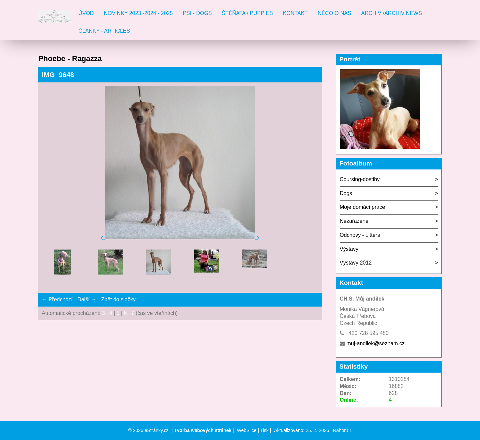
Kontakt (295, 13)
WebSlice (247, 430)
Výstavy (349, 249)
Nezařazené (354, 221)
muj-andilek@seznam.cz (375, 343)
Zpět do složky (118, 299)
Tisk (264, 430)
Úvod (86, 13)
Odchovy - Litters (360, 235)
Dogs (346, 193)
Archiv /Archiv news (391, 13)
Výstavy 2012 (356, 263)
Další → (86, 299)
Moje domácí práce (362, 207)
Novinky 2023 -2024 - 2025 (138, 13)
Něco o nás (334, 13)
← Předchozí (57, 299)
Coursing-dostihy (360, 179)
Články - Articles (104, 31)
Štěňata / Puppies (247, 13)
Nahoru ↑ (342, 430)
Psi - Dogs (197, 13)
